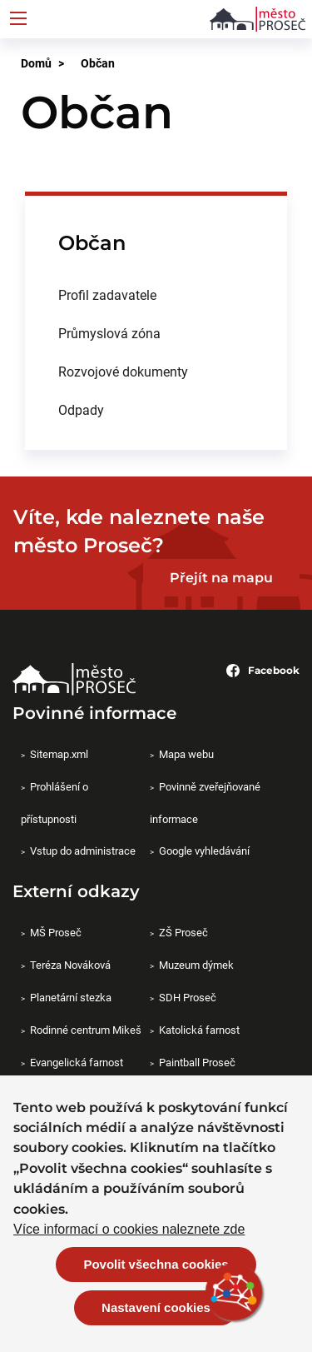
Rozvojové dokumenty (123, 371)
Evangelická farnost (76, 1062)
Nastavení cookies (156, 1308)
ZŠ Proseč (183, 932)
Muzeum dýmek (196, 964)
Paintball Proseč (197, 1062)
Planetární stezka (70, 997)
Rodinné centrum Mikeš (85, 1029)
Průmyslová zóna (109, 333)
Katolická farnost (199, 1029)
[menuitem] (156, 295)
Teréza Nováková (70, 964)
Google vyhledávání (204, 850)
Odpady (81, 409)
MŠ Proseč (56, 932)
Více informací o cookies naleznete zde (129, 1230)
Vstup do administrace (83, 850)
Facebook (263, 670)
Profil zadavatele (107, 294)
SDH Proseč (187, 997)
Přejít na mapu (221, 578)
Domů (36, 63)
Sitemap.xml (59, 753)
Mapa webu (186, 753)
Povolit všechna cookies (155, 1265)
